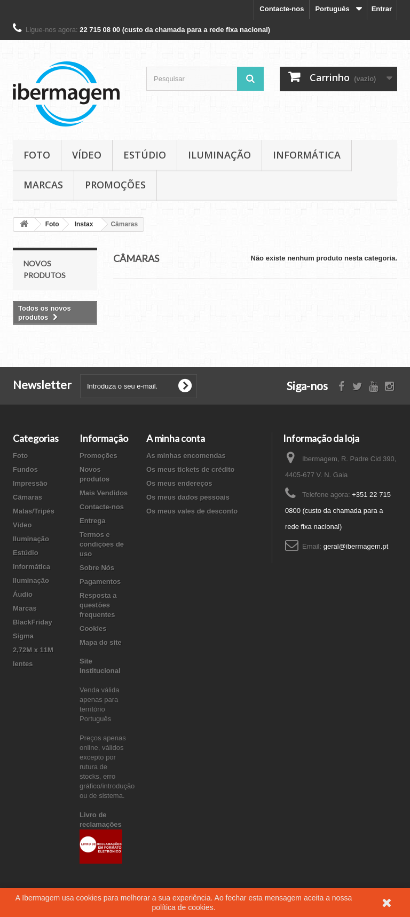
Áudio (23, 594)
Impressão (30, 483)
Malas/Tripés (33, 511)
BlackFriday (32, 622)
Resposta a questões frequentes (98, 605)
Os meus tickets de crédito (190, 469)
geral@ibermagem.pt (356, 546)
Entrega (92, 521)
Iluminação (219, 154)
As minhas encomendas (186, 456)
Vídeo (86, 154)
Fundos (25, 469)
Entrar (382, 9)
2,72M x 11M (33, 650)
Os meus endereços (179, 483)
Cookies (93, 628)
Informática (307, 154)
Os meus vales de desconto (192, 511)
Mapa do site (101, 642)
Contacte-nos (281, 9)
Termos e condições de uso (102, 544)
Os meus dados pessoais (188, 497)
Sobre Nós (97, 568)
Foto (36, 154)
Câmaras (27, 497)
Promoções (115, 184)
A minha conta (175, 438)
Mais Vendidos (104, 493)
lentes (23, 664)
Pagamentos (100, 582)
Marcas (43, 184)
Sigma (23, 636)
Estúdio (144, 154)
